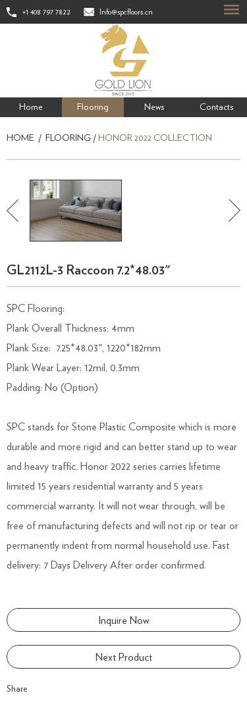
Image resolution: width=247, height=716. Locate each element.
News (154, 107)
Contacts (216, 107)
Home (31, 107)
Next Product (124, 657)
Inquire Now (124, 620)
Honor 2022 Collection (155, 138)
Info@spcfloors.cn (126, 12)
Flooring (93, 107)
